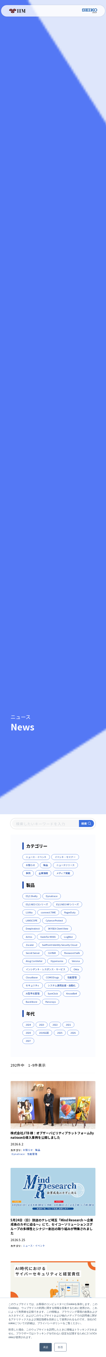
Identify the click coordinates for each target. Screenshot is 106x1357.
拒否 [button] (60, 1347)
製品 (37, 1150)
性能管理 (32, 1154)
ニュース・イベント (34, 1246)
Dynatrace (18, 1154)
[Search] (45, 824)
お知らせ (28, 1150)
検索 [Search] (86, 824)
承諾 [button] (45, 1347)
